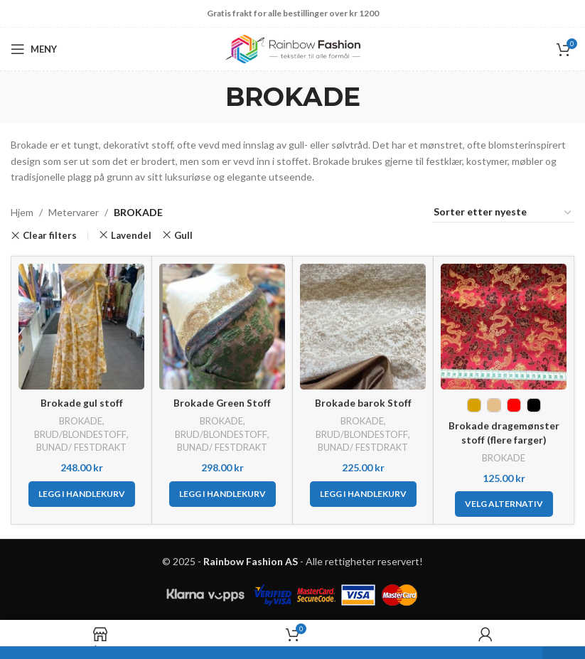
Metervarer (73, 212)
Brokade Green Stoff (222, 403)
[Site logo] (292, 48)
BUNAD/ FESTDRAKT (82, 447)
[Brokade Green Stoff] (222, 327)
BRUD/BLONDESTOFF (80, 434)
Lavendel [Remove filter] (131, 235)
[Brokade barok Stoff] (363, 327)
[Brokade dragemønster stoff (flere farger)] (504, 327)
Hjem (22, 212)
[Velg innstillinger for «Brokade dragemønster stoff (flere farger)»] (504, 504)
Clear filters (50, 235)
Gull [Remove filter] (183, 235)
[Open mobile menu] (34, 49)
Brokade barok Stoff (363, 403)
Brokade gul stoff (82, 403)
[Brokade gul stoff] (81, 327)
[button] (81, 494)
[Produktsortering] (503, 213)
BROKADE (80, 421)
